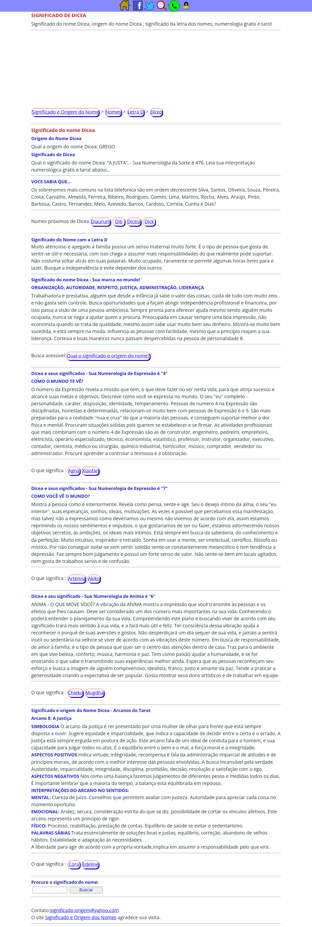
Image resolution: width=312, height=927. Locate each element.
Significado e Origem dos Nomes (81, 917)
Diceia (134, 221)
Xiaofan (90, 470)
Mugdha (95, 692)
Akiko (94, 578)
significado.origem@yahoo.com (84, 910)
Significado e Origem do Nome (65, 112)
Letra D (136, 112)
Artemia (77, 578)
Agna (73, 470)
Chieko (75, 692)
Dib (119, 221)
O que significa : (48, 470)
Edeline (90, 864)
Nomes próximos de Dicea (60, 221)
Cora (73, 864)
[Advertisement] (156, 67)
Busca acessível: (48, 355)
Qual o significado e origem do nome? (108, 355)
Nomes (113, 112)
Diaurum (100, 221)
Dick (149, 221)
